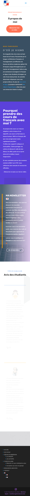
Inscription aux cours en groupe (15, 465)
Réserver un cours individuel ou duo (16, 463)
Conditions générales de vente (17, 493)
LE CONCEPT (9, 456)
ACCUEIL (6, 449)
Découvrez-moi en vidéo (14, 29)
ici (23, 240)
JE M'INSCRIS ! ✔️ (15, 250)
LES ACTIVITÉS (10, 459)
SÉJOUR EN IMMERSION (10, 454)
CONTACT (6, 470)
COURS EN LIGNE (8, 461)
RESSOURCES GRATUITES (10, 468)
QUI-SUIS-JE (7, 452)
